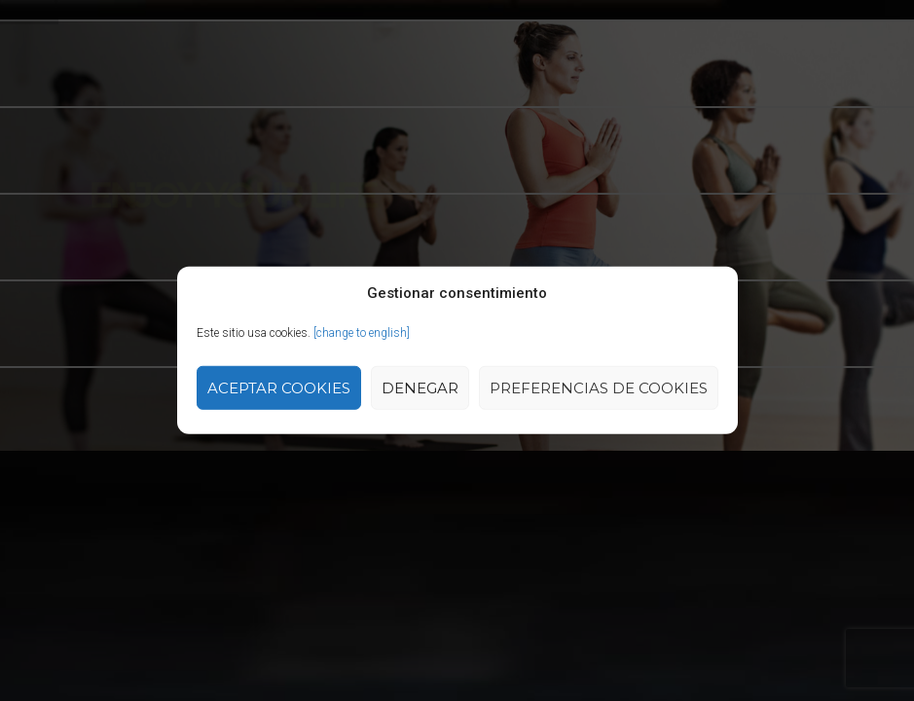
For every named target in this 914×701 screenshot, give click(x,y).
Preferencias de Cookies (599, 388)
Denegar (420, 388)
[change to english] (361, 333)
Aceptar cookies (278, 388)
